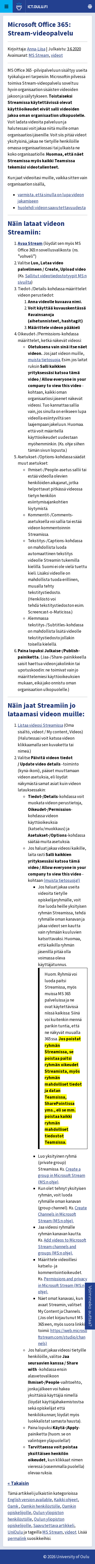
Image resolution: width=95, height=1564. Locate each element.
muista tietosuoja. (44, 359)
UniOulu (15, 1532)
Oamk (13, 1506)
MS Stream (39, 55)
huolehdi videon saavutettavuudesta (52, 207)
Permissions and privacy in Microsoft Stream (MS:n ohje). (62, 1285)
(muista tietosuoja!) (62, 880)
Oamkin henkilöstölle (40, 1506)
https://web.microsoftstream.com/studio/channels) (62, 1337)
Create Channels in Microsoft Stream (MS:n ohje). (62, 1214)
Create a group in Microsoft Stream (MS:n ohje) (61, 1175)
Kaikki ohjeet (66, 1499)
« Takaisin (18, 1483)
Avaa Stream (30, 243)
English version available (30, 1499)
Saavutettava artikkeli (53, 1525)
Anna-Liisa (36, 49)
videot (57, 55)
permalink (17, 1538)
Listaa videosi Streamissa (40, 725)
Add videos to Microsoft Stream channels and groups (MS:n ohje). (62, 1246)
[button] (90, 1306)
